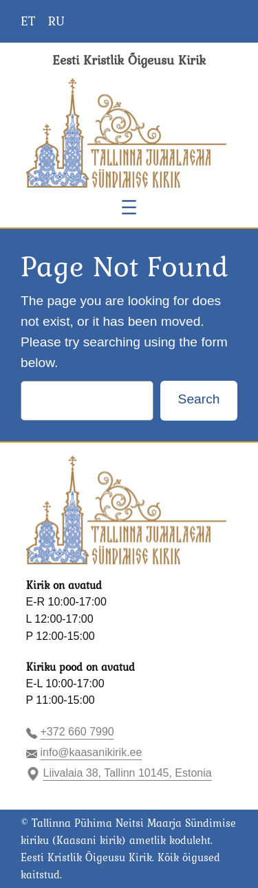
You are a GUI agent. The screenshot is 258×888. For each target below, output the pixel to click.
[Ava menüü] (129, 207)
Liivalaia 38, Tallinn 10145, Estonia (127, 773)
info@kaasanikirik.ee (91, 752)
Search (199, 399)
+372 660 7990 (77, 731)
